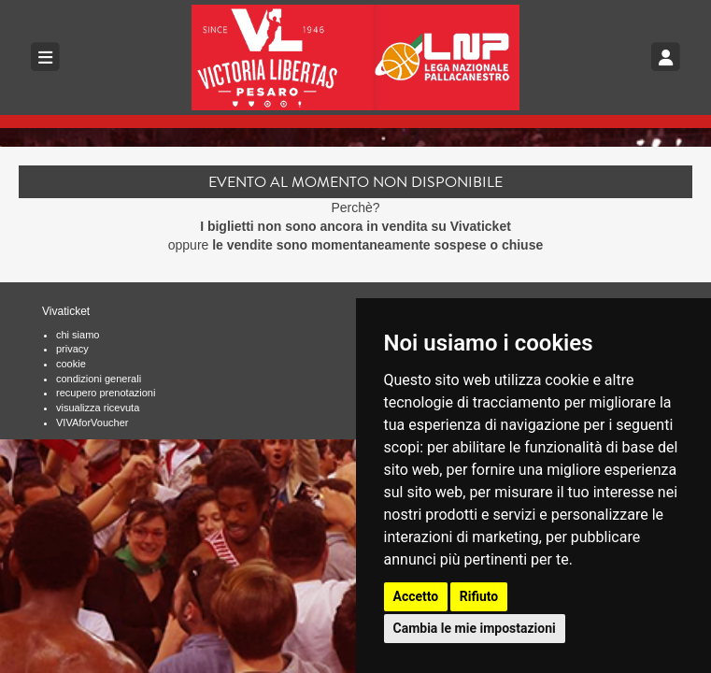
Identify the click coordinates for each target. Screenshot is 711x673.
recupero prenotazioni (105, 392)
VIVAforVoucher (92, 422)
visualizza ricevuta (97, 407)
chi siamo (77, 334)
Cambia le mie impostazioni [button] (474, 628)
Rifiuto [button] (479, 596)
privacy (72, 348)
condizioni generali (98, 378)
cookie (71, 363)
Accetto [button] (416, 596)
